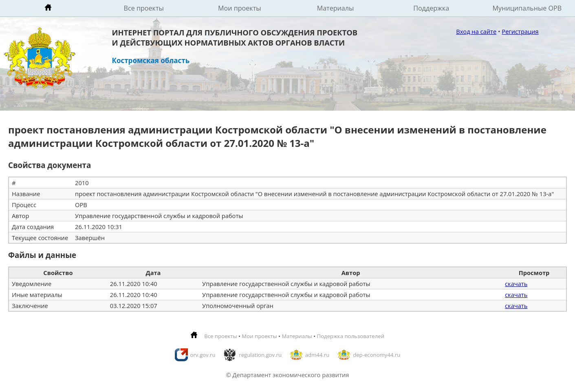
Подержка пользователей (350, 336)
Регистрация (520, 31)
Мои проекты (239, 8)
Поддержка (431, 8)
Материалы (335, 8)
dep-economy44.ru (376, 354)
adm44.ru (317, 354)
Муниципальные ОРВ (527, 8)
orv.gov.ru (203, 354)
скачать (516, 284)
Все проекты (144, 8)
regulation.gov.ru (260, 354)
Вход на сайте (476, 31)
